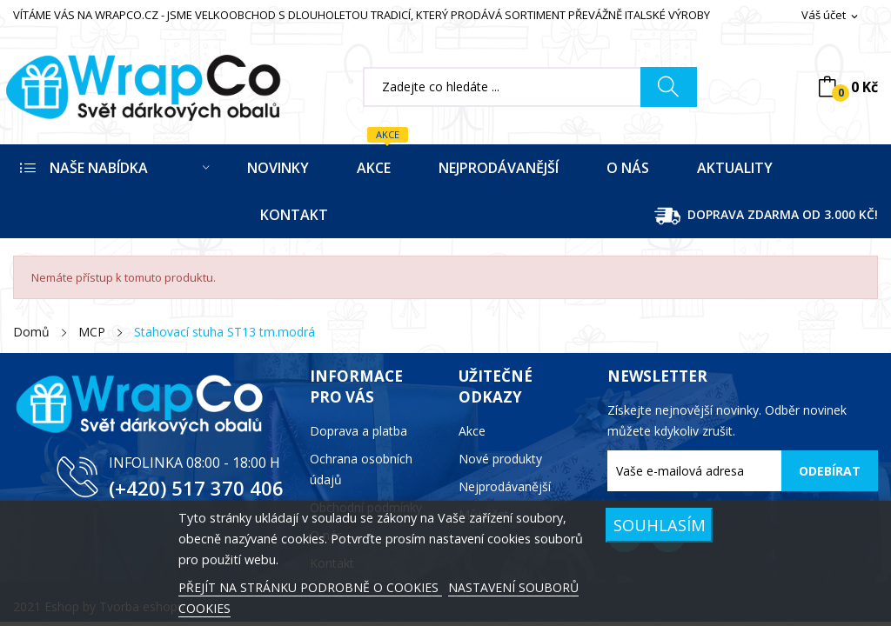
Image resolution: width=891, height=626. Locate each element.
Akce (472, 431)
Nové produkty (500, 458)
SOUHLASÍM (659, 525)
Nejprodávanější (505, 486)
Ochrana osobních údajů (361, 469)
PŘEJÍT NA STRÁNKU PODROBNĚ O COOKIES (310, 587)
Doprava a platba (358, 431)
